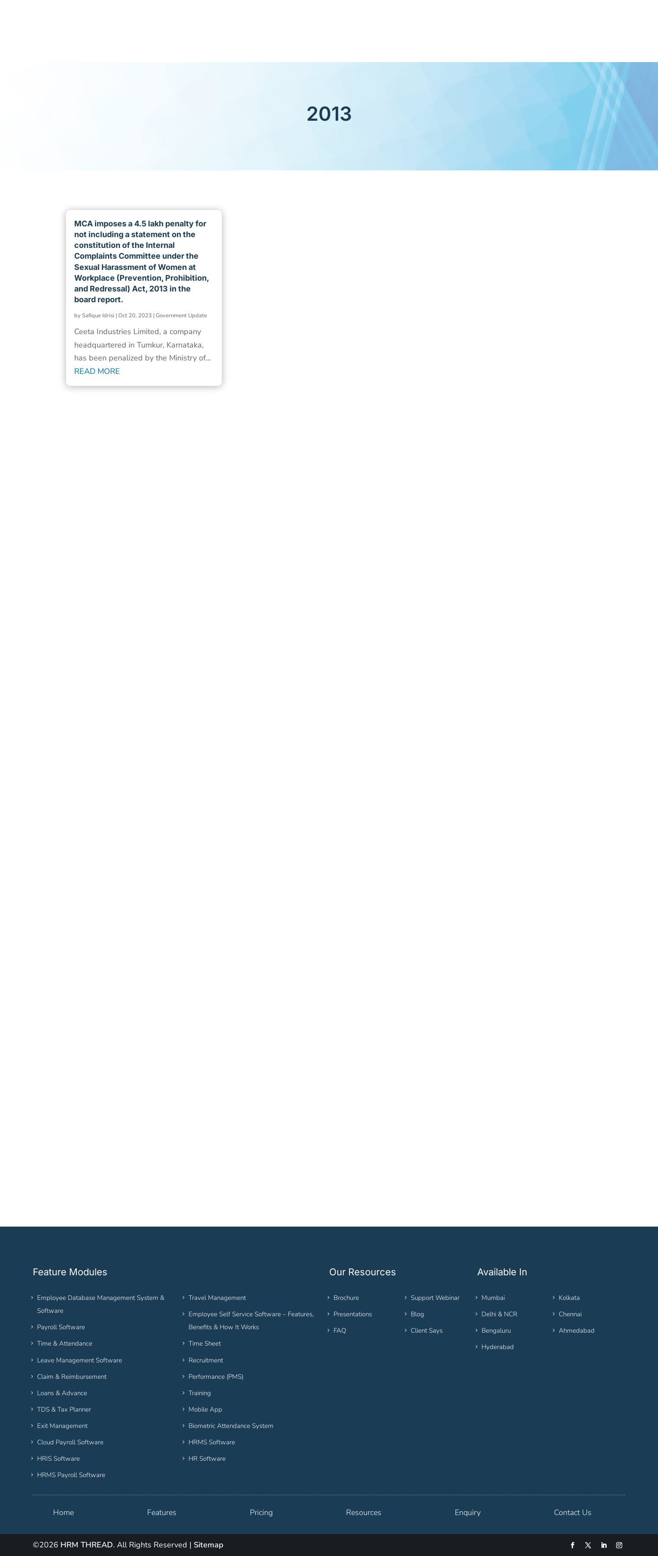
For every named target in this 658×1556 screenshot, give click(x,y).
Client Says (427, 1330)
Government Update (181, 315)
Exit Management (62, 1425)
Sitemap (209, 1545)
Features (161, 1512)
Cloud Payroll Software (70, 1442)
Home (63, 1512)
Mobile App (205, 1409)
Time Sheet (205, 1343)
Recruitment (206, 1360)
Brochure (346, 1297)
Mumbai (493, 1297)
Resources (363, 1512)
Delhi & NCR (499, 1314)
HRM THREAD (86, 1545)
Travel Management (217, 1297)
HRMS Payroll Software (71, 1475)
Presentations (353, 1314)
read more (97, 371)
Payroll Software (61, 1327)
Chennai (570, 1314)
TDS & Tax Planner (64, 1409)
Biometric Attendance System (231, 1425)
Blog (417, 1314)
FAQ (340, 1330)
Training (200, 1393)
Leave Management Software (79, 1360)
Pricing (261, 1512)
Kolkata (569, 1297)
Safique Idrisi (98, 315)
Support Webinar (435, 1297)
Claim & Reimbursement (72, 1376)
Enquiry (468, 1512)
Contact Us (573, 1512)
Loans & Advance (62, 1393)
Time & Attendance (64, 1343)
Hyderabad (498, 1347)
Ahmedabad (577, 1330)
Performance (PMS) (216, 1376)
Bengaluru (496, 1330)
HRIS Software (58, 1458)
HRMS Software (212, 1442)
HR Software (207, 1458)
